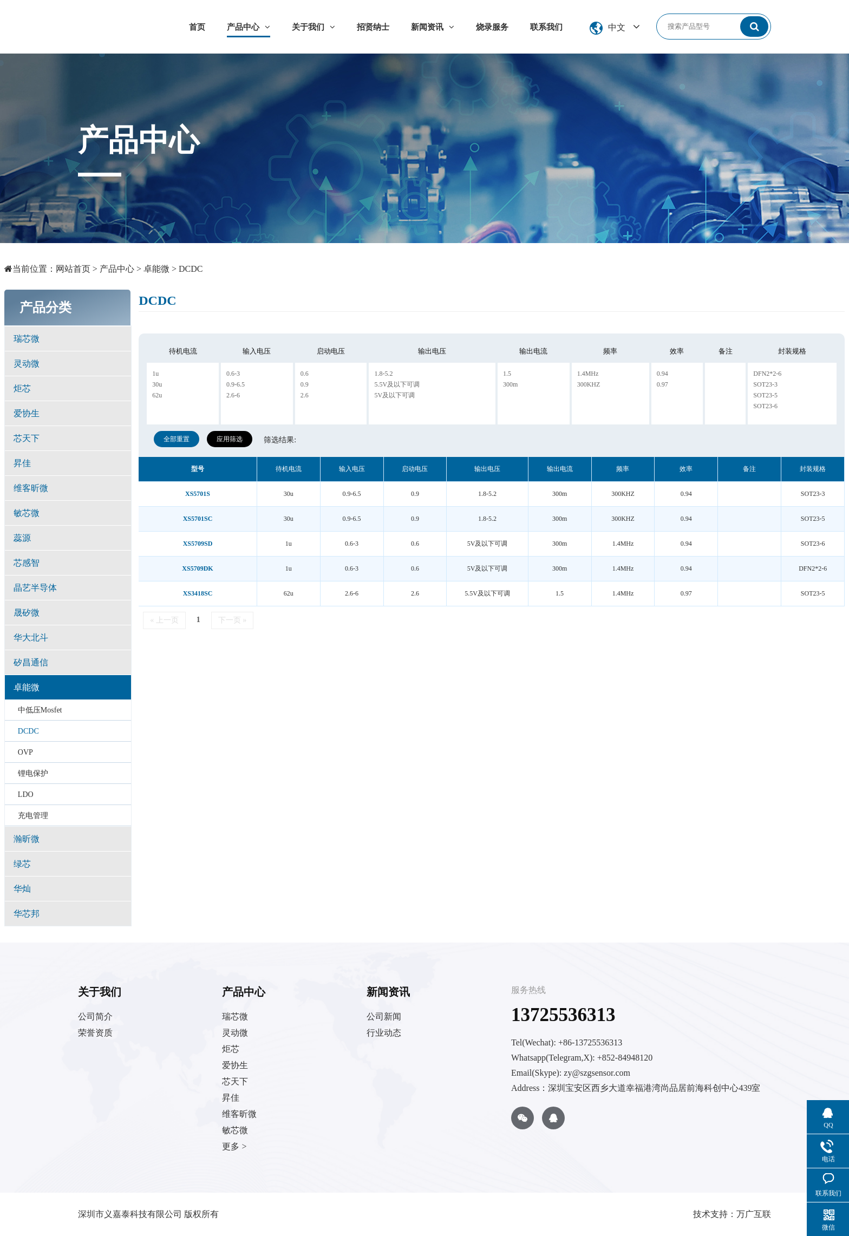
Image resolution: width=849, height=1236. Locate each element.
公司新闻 (384, 1016)
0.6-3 (233, 373)
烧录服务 (492, 27)
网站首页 (73, 268)
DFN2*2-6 (767, 373)
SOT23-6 (765, 406)
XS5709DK (197, 568)
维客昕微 (31, 488)
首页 (197, 27)
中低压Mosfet (40, 710)
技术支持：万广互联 (732, 1214)
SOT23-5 (765, 395)
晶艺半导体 (35, 587)
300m (510, 384)
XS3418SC (198, 593)
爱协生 (27, 413)
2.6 (305, 395)
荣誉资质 (95, 1032)
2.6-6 (233, 395)
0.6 (305, 373)
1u (155, 373)
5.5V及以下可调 (397, 384)
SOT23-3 (765, 384)
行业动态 (384, 1032)
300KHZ (588, 384)
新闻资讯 (432, 27)
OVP (25, 752)
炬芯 (22, 388)
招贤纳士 (373, 27)
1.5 (507, 373)
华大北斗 (31, 637)
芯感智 (27, 562)
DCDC (191, 268)
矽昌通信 (31, 662)
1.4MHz (588, 373)
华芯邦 (27, 913)
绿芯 (22, 863)
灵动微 (27, 363)
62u (157, 395)
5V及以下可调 (394, 395)
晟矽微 (27, 612)
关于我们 (313, 27)
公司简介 (95, 1016)
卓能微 (156, 268)
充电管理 (33, 816)
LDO (26, 794)
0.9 (305, 384)
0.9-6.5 (235, 384)
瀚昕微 (27, 838)
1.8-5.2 (383, 373)
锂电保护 (33, 773)
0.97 (662, 384)
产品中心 (248, 27)
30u (157, 384)
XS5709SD (198, 543)
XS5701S (197, 494)
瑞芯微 (27, 338)
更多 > (234, 1146)
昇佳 (22, 463)
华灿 (22, 888)
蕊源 (22, 537)
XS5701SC (198, 518)
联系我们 (546, 27)
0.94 (662, 373)
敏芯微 (27, 513)
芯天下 (27, 438)
